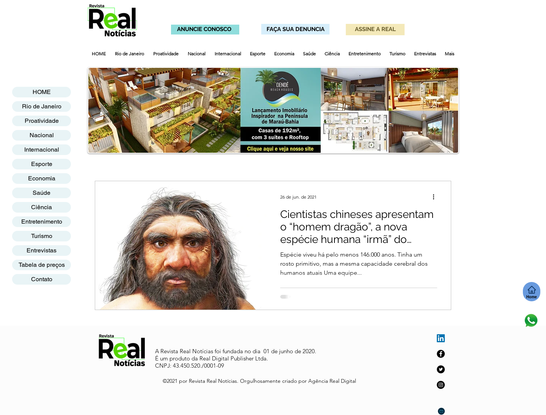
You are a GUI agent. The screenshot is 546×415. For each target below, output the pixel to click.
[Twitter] (441, 369)
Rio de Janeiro (41, 106)
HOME (42, 92)
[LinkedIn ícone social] (441, 338)
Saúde (41, 192)
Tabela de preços (42, 264)
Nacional (42, 135)
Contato (41, 279)
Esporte (41, 164)
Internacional (41, 149)
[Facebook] (441, 354)
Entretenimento (41, 221)
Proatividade (42, 120)
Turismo (41, 236)
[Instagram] (441, 385)
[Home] (531, 291)
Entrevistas (41, 250)
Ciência (41, 207)
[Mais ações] (436, 196)
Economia (41, 178)
